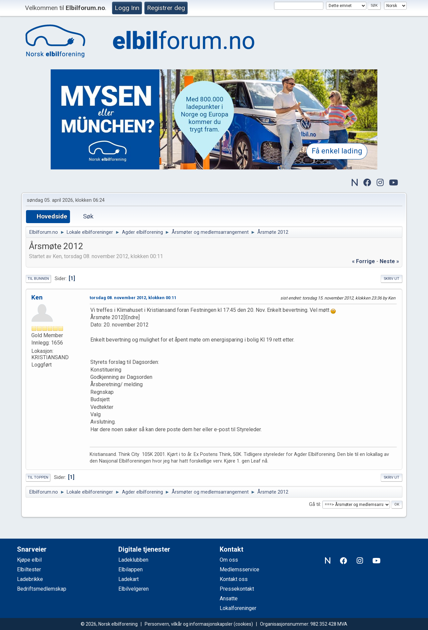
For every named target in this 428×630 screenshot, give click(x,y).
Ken (37, 297)
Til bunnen (38, 278)
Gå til (314, 504)
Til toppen (38, 477)
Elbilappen (130, 569)
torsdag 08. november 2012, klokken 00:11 (133, 297)
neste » (389, 261)
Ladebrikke (30, 579)
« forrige (363, 261)
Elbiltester (29, 569)
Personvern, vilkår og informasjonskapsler (189, 624)
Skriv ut (391, 278)
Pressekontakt (237, 589)
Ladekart (128, 579)
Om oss (229, 560)
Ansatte (229, 598)
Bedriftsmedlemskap (41, 589)
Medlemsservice (239, 569)
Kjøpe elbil (29, 560)
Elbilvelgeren (133, 589)
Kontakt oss (234, 579)
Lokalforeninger (238, 608)
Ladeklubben (133, 560)
